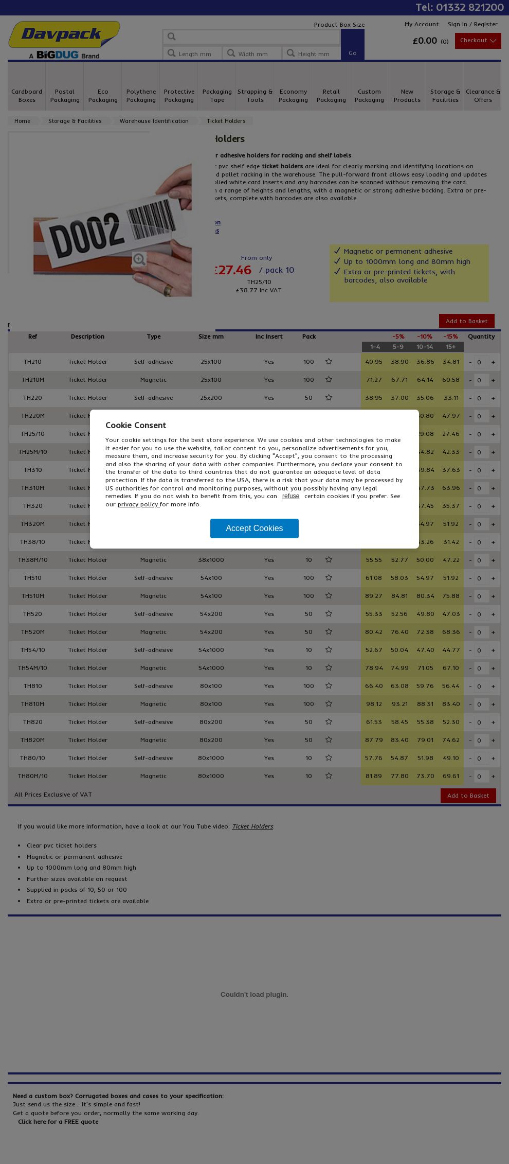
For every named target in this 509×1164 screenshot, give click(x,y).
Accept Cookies (254, 528)
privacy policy (139, 504)
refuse (290, 496)
